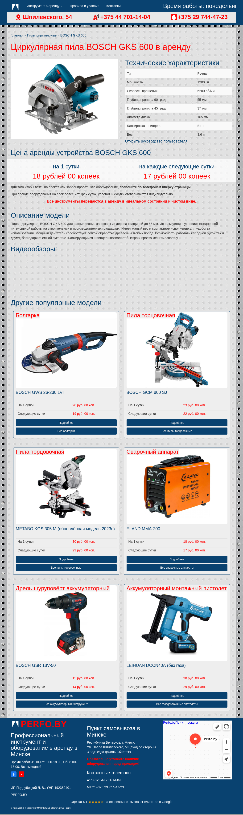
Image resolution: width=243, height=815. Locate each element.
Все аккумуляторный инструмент (66, 704)
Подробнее (66, 422)
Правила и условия (84, 6)
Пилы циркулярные (42, 35)
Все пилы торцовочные (177, 431)
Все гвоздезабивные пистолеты (177, 704)
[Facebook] (13, 774)
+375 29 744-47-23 (203, 17)
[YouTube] (21, 774)
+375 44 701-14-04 (124, 17)
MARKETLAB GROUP (47, 808)
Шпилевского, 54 (46, 17)
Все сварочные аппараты (177, 567)
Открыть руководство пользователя (156, 141)
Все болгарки (66, 431)
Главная (17, 35)
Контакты (113, 6)
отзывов (133, 802)
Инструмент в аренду (45, 6)
